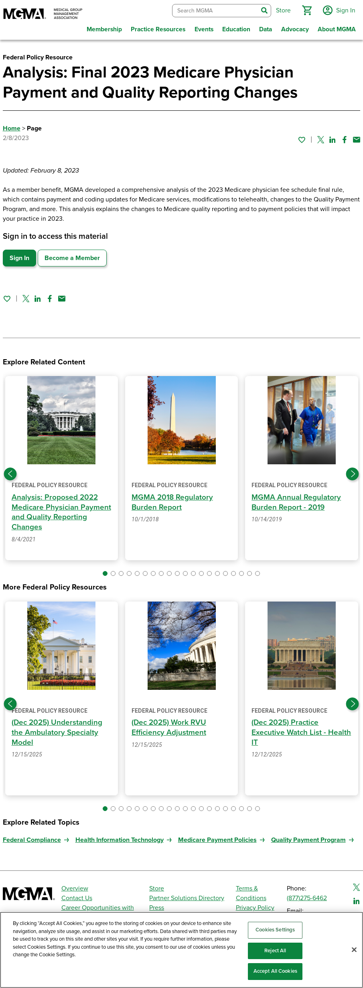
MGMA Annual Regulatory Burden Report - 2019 (296, 499)
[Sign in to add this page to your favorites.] (302, 138)
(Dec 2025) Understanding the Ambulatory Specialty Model (57, 728)
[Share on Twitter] (320, 137)
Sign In (19, 256)
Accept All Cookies (275, 971)
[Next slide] (352, 471)
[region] (181, 950)
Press (156, 903)
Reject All (275, 950)
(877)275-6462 (307, 893)
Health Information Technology (119, 835)
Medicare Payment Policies (217, 835)
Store (156, 884)
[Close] (354, 950)
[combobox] (214, 10)
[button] (305, 10)
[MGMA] (43, 14)
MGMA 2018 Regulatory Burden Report (172, 499)
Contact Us (76, 893)
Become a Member (72, 256)
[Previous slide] (10, 471)
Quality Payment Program (308, 835)
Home (11, 126)
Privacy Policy (255, 903)
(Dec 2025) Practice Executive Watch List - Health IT (289, 728)
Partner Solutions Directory (186, 893)
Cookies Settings (275, 930)
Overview (74, 884)
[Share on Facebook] (344, 137)
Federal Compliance (32, 835)
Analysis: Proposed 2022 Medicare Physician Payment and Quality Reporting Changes (55, 509)
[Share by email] (356, 137)
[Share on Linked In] (332, 137)
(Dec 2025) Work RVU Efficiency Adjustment (169, 723)
